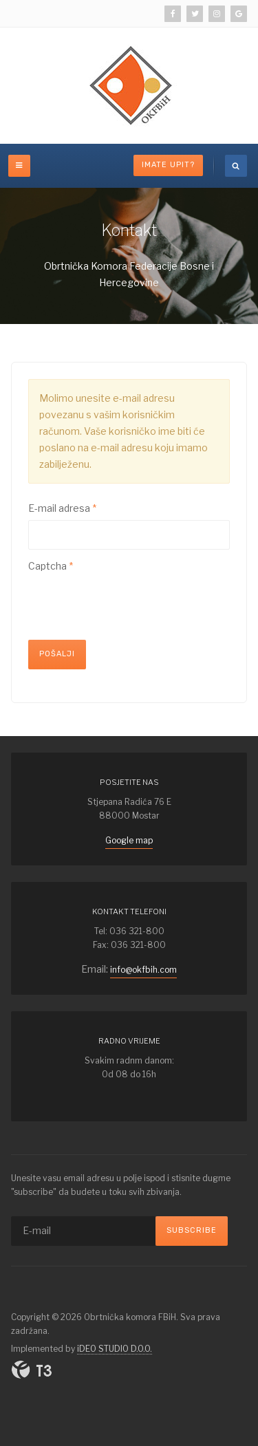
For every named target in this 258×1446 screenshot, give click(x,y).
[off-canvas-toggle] (19, 166)
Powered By (31, 1369)
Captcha (50, 566)
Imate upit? (168, 164)
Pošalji (57, 653)
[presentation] (132, 605)
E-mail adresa (62, 508)
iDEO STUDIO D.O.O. (114, 1349)
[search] (236, 166)
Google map (129, 840)
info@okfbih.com (143, 969)
